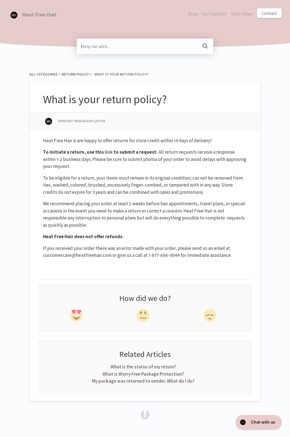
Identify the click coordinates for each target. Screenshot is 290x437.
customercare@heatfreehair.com (77, 255)
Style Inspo (242, 13)
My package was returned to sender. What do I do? (143, 381)
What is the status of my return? (143, 367)
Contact (269, 13)
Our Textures (214, 13)
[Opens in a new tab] (145, 414)
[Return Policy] (75, 74)
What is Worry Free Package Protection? (143, 374)
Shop (193, 13)
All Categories (43, 74)
